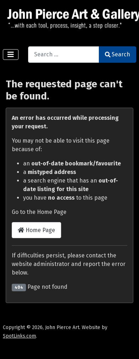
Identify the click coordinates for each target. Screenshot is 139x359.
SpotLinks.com (19, 336)
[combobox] (63, 54)
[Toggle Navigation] (10, 54)
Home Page (36, 230)
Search (117, 54)
